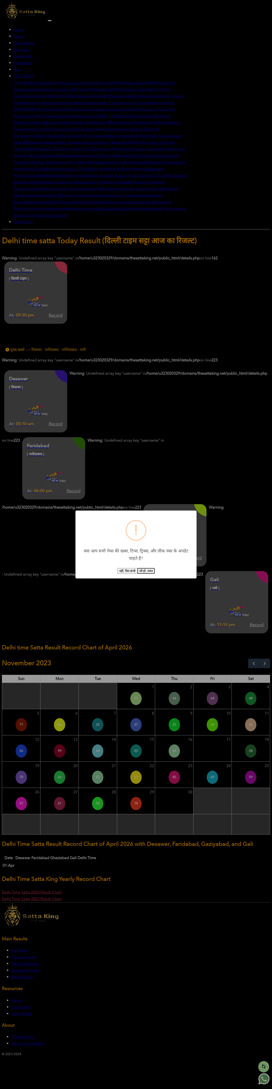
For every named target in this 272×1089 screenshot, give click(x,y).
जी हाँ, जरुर (146, 571)
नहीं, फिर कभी (127, 571)
